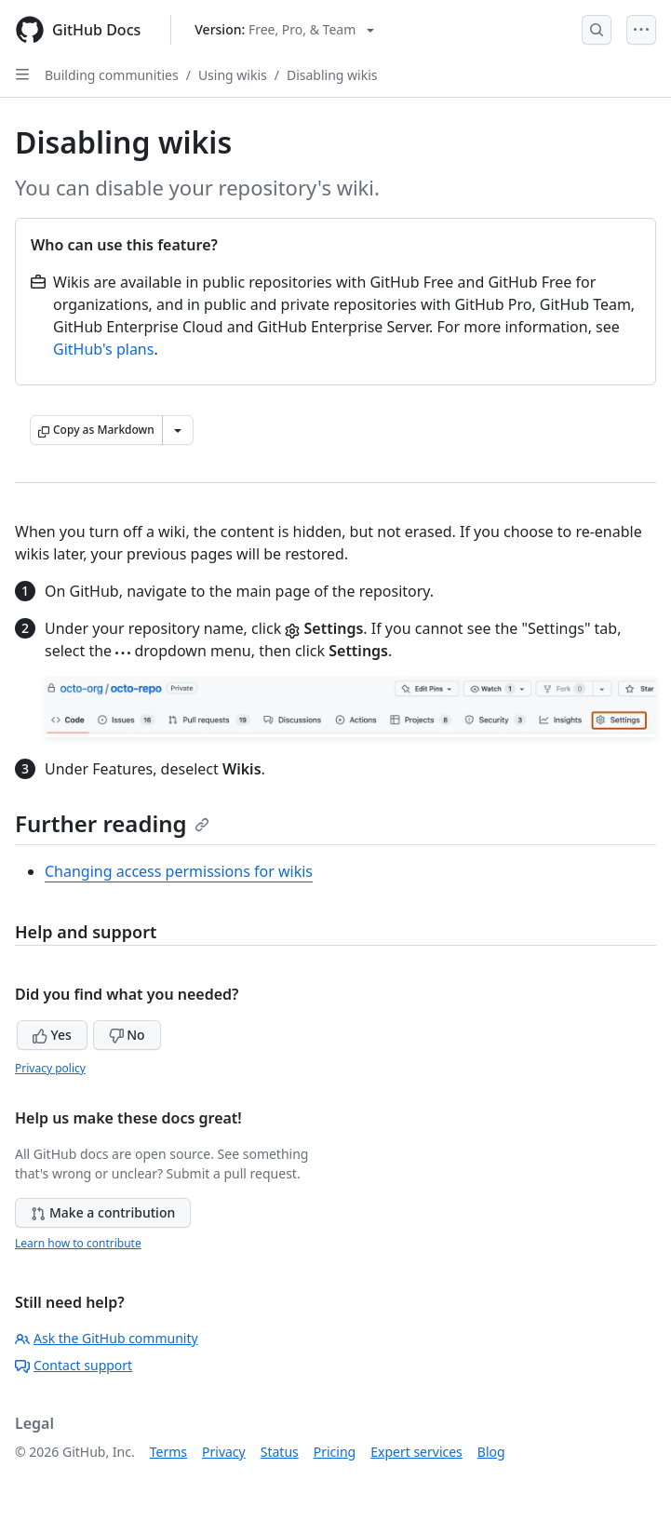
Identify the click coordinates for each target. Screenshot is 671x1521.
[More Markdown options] (178, 430)
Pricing (335, 1451)
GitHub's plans (103, 349)
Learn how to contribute (78, 1243)
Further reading (112, 823)
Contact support (73, 1365)
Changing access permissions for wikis (179, 871)
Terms (168, 1451)
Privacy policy (50, 1068)
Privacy (224, 1451)
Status (280, 1451)
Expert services (416, 1451)
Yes (52, 1034)
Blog (491, 1451)
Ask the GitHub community (106, 1338)
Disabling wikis (332, 75)
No (127, 1034)
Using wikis (232, 75)
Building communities (112, 75)
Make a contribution (103, 1212)
